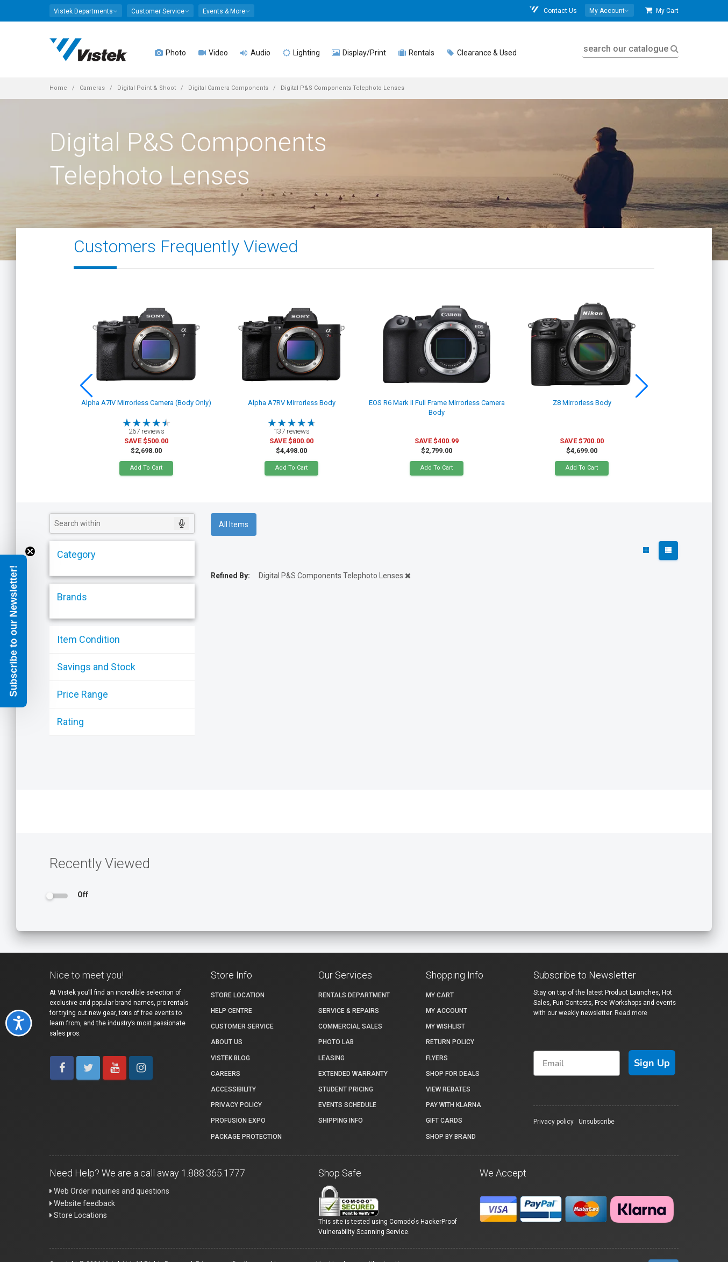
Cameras (92, 87)
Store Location (238, 995)
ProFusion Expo (238, 1120)
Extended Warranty (353, 1073)
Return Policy (450, 1042)
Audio (255, 52)
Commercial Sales (350, 1026)
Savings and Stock (96, 666)
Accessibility (233, 1089)
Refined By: (230, 575)
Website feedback (82, 1203)
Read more (631, 1013)
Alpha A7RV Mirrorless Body (292, 403)
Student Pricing (345, 1089)
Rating (70, 721)
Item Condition (88, 639)
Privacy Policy (236, 1105)
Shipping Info (340, 1120)
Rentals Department (354, 995)
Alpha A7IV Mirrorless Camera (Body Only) (146, 403)
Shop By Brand (451, 1136)
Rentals (416, 52)
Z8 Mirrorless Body (582, 403)
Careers (225, 1073)
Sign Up (652, 1063)
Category (76, 554)
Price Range (82, 694)
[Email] (576, 1063)
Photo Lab (336, 1042)
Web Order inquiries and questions (109, 1191)
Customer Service (242, 1026)
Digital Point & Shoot (146, 87)
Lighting (301, 52)
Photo (170, 52)
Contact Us (553, 10)
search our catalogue (629, 49)
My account (446, 1011)
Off (82, 894)
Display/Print (359, 52)
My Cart (662, 10)
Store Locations (78, 1215)
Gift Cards (444, 1120)
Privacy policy (553, 1121)
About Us (226, 1042)
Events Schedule (347, 1105)
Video (213, 52)
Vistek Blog (230, 1058)
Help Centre (231, 1011)
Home (58, 87)
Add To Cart (146, 467)
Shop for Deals (453, 1073)
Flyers (437, 1058)
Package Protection (246, 1136)
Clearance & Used (481, 52)
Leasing (331, 1058)
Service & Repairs (348, 1011)
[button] (85, 10)
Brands (72, 596)
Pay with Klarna (453, 1105)
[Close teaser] (30, 551)
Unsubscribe (597, 1121)
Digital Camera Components (228, 87)
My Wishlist (445, 1026)
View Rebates (448, 1089)
